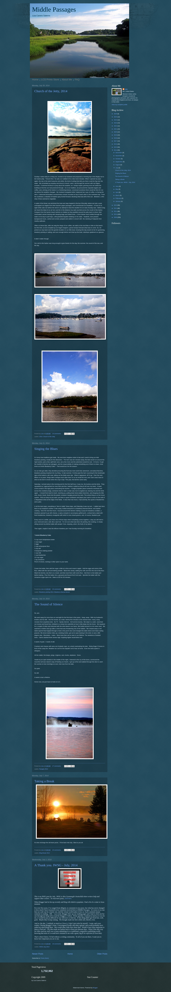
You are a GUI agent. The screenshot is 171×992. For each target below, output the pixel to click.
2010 (115, 214)
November (118, 155)
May (117, 189)
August (117, 165)
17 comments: (56, 766)
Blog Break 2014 (44, 853)
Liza (126, 89)
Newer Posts (37, 954)
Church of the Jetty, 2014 (50, 91)
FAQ (77, 79)
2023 (115, 123)
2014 (40, 436)
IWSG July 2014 (44, 947)
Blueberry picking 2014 (46, 592)
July (116, 168)
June (117, 186)
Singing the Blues (46, 449)
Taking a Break (44, 781)
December (118, 152)
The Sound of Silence (48, 604)
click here (68, 898)
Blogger (95, 988)
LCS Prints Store (50, 79)
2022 (115, 126)
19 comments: (56, 944)
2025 (115, 117)
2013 (115, 205)
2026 (115, 114)
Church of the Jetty (49, 436)
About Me (67, 79)
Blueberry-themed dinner (62, 592)
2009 (115, 217)
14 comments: (56, 433)
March (117, 195)
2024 (115, 120)
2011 (115, 211)
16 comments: (56, 589)
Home (35, 79)
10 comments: (56, 850)
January (118, 201)
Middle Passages (54, 9)
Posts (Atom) (45, 958)
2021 (115, 129)
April (117, 192)
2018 (115, 138)
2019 (115, 135)
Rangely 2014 (43, 769)
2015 (115, 147)
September (119, 161)
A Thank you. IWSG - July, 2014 (56, 865)
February (118, 198)
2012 (115, 208)
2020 (115, 132)
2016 (115, 144)
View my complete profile (119, 104)
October (118, 159)
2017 (115, 141)
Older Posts (102, 954)
